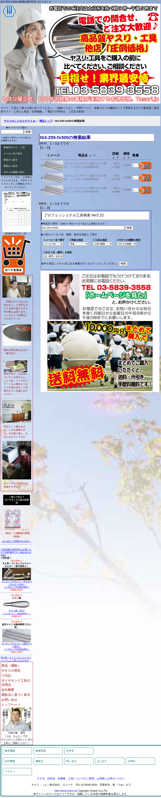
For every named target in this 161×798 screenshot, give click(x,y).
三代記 (6, 675)
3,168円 (126, 165)
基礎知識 (40, 750)
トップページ (11, 704)
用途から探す (10, 159)
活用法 (131, 761)
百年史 (70, 750)
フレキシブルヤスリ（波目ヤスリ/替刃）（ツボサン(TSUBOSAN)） (16, 645)
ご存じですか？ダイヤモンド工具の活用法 (17, 500)
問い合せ (71, 761)
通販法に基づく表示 (15, 694)
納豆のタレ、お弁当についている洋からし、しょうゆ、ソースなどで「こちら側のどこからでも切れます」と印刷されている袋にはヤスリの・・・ (16, 384)
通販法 (39, 761)
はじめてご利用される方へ (16, 541)
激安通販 (10, 750)
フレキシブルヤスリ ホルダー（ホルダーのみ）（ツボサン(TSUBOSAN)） (16, 583)
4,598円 (126, 189)
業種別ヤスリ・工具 (14, 147)
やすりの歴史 (11, 670)
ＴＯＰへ (10, 771)
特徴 (16, 536)
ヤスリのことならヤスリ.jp (20, 120)
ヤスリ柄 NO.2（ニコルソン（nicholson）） (16, 611)
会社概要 (7, 689)
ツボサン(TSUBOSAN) (86, 166)
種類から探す (10, 166)
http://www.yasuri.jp (65, 790)
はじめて (102, 761)
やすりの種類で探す (14, 172)
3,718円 (126, 177)
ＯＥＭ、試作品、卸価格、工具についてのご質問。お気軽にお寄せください (81, 778)
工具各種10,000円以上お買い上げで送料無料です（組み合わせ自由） (16, 552)
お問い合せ (9, 699)
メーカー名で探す (13, 153)
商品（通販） (11, 665)
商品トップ (45, 120)
